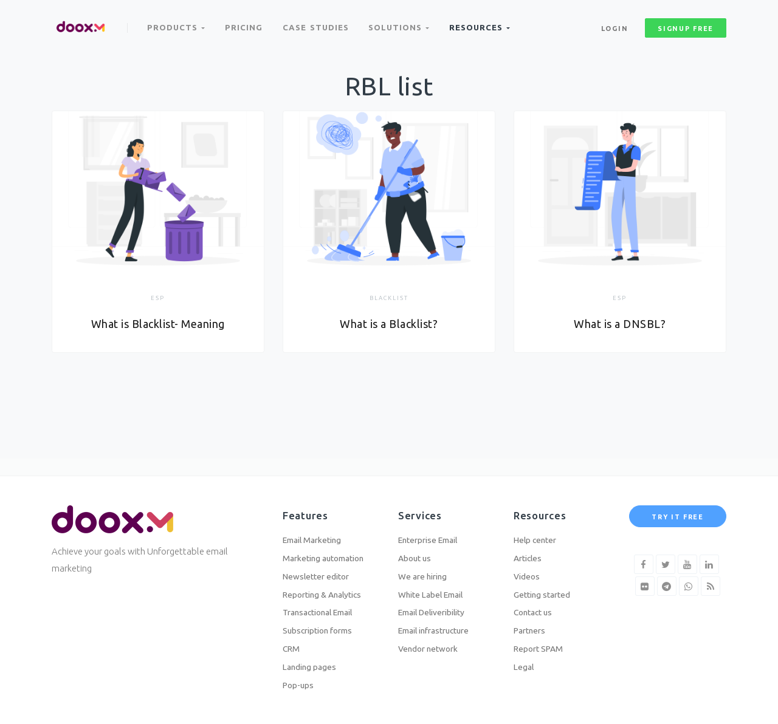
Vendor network (432, 645)
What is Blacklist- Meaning (158, 324)
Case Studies (318, 23)
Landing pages (312, 665)
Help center (538, 527)
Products (177, 23)
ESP (158, 298)
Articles (530, 546)
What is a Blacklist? (388, 324)
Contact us (535, 606)
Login (614, 23)
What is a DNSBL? (620, 324)
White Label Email (436, 586)
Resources (485, 23)
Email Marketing (317, 527)
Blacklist (388, 298)
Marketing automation (329, 546)
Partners (532, 625)
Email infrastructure (440, 625)
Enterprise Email (433, 527)
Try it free (678, 502)
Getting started (545, 586)
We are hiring (426, 566)
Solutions (403, 23)
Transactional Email (324, 606)
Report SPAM (541, 645)
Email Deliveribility (438, 606)
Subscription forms (322, 625)
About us (416, 546)
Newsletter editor (320, 566)
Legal (525, 665)
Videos (528, 566)
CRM (292, 645)
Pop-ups (300, 685)
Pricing (245, 23)
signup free (686, 23)
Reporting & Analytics (328, 586)
